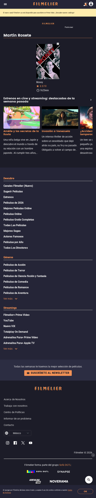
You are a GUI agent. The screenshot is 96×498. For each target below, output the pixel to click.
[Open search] (89, 479)
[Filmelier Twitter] (23, 443)
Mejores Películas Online (17, 208)
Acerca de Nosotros (14, 399)
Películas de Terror (14, 270)
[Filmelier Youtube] (30, 443)
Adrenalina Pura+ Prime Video (20, 337)
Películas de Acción (14, 264)
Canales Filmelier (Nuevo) (18, 185)
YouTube (8, 320)
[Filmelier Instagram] (7, 443)
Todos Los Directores (15, 247)
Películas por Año (13, 242)
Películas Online (12, 214)
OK (85, 491)
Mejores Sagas (11, 230)
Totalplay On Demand (15, 331)
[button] (28, 433)
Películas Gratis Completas (18, 219)
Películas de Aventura (15, 293)
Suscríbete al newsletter (48, 372)
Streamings (10, 307)
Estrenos (8, 197)
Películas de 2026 (13, 202)
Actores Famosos (13, 236)
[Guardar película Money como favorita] (58, 44)
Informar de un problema (17, 418)
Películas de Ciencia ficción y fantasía (24, 276)
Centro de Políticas (14, 412)
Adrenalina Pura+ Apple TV (18, 343)
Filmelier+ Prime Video (16, 314)
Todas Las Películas (14, 225)
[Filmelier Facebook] (15, 443)
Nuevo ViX (9, 326)
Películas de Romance (16, 287)
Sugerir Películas (13, 191)
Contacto (9, 425)
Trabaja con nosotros (15, 405)
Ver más (10, 298)
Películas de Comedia (15, 281)
